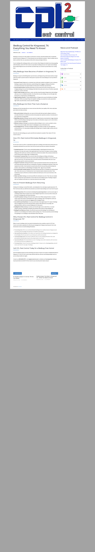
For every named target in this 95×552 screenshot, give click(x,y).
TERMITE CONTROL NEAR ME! (37, 39)
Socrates (20, 286)
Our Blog (82, 39)
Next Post (54, 273)
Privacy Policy (87, 39)
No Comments (30, 52)
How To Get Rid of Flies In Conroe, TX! (68, 54)
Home (14, 39)
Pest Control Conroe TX (25, 39)
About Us (18, 39)
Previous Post (17, 273)
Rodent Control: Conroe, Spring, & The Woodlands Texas (54, 39)
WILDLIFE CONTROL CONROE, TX (73, 39)
